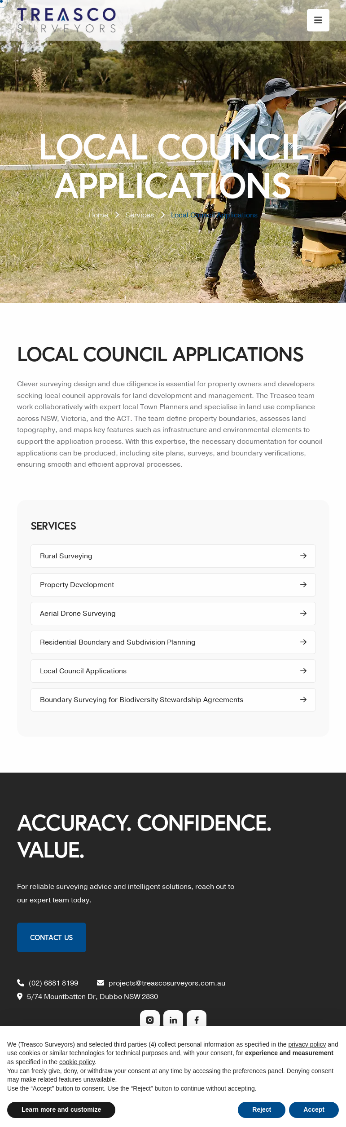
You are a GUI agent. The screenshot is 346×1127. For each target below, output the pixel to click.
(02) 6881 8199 (47, 983)
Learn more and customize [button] (61, 1109)
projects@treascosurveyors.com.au (161, 983)
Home (98, 215)
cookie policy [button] (77, 1061)
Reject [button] (261, 1109)
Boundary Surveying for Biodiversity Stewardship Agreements (173, 700)
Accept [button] (313, 1109)
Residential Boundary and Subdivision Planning (173, 642)
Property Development (173, 585)
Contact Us (51, 937)
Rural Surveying (173, 556)
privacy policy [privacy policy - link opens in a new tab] (307, 1044)
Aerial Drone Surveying (173, 613)
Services (139, 215)
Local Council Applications (173, 671)
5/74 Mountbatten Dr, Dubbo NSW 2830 (87, 997)
